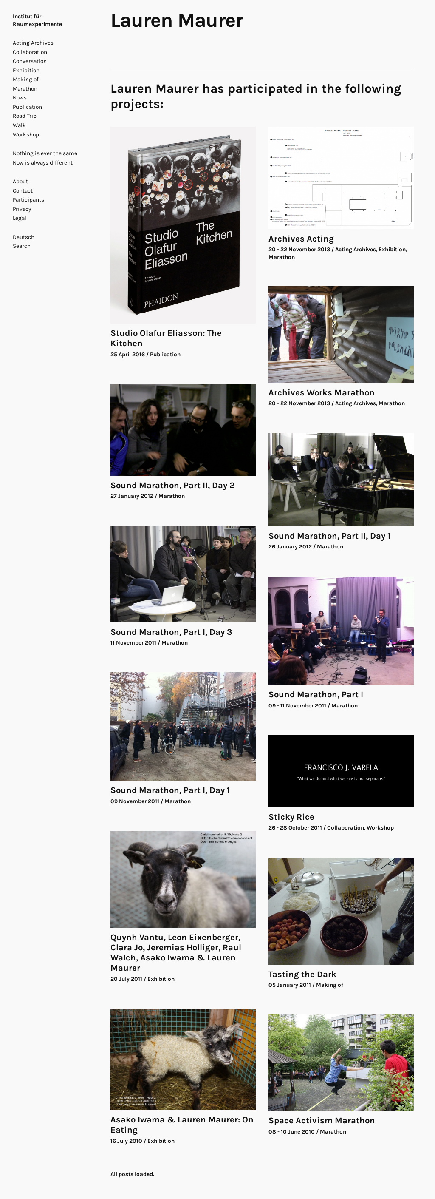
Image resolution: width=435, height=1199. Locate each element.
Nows (20, 97)
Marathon (25, 88)
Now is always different (43, 162)
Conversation (30, 61)
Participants (28, 199)
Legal (19, 218)
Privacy (22, 209)
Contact (23, 191)
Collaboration (30, 52)
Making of (26, 79)
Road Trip (25, 116)
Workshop (26, 134)
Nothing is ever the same (45, 153)
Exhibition (26, 70)
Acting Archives (33, 43)
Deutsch (23, 237)
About (20, 181)
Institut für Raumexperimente (37, 20)
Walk (19, 125)
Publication (27, 107)
